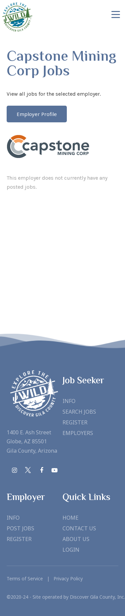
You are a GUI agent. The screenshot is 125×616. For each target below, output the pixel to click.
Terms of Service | (28, 578)
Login (70, 549)
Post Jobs (20, 528)
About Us (75, 539)
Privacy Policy (66, 578)
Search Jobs (79, 411)
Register (74, 422)
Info (68, 401)
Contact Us (79, 528)
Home (70, 517)
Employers (77, 433)
